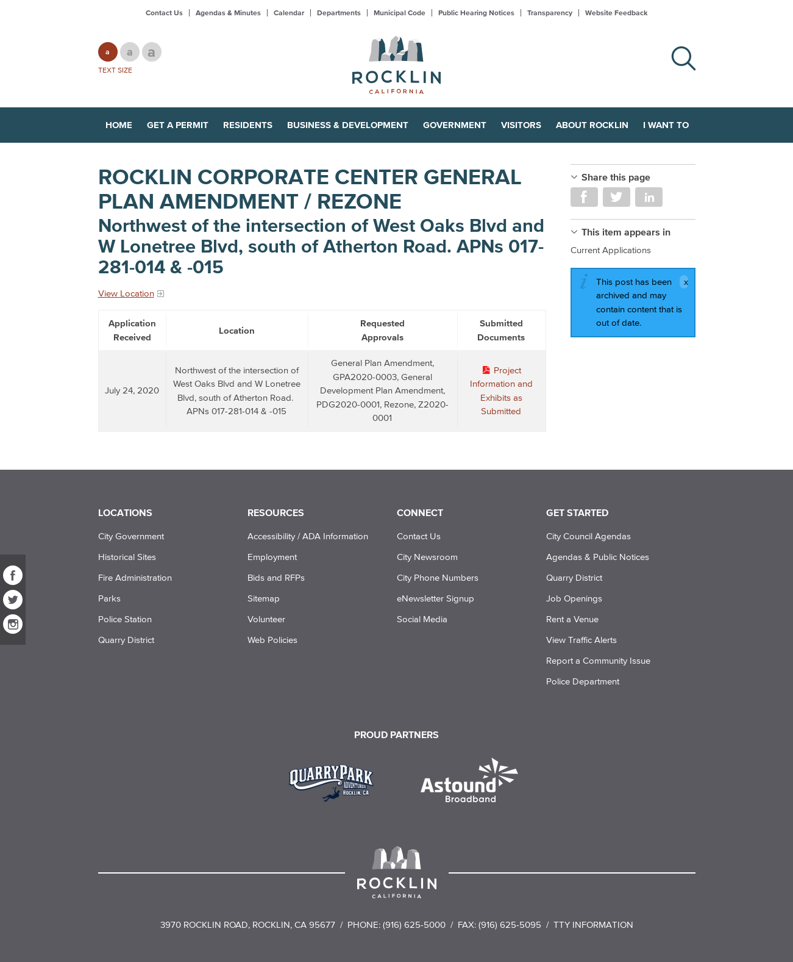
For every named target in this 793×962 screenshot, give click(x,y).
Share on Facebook (584, 197)
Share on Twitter (616, 197)
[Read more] (335, 781)
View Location (126, 293)
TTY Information (593, 924)
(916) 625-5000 (414, 924)
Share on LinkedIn (649, 197)
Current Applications (611, 250)
